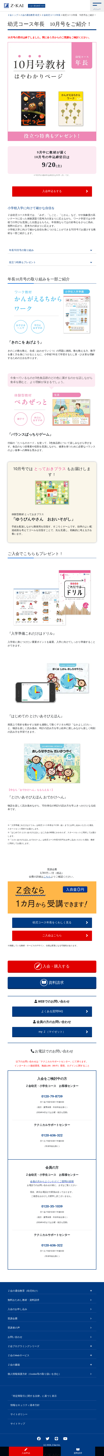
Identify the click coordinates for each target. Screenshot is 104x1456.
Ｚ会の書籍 (14, 1364)
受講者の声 (14, 1327)
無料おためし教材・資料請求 (23, 1300)
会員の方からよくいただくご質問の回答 (52, 1181)
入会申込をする (65, 191)
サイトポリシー (18, 1414)
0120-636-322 (52, 1135)
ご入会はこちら (65, 935)
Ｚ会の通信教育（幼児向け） (23, 1290)
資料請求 (52, 982)
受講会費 (12, 1318)
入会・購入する (52, 966)
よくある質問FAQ (64, 1011)
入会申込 (26, 1451)
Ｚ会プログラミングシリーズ (23, 1346)
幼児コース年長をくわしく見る (60, 922)
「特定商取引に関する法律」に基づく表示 (33, 1396)
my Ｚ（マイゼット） (63, 1032)
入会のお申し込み (17, 1309)
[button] (97, 5)
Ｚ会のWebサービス (18, 1355)
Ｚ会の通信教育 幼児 (37, 6)
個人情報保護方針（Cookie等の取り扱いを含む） (34, 1374)
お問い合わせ (15, 1337)
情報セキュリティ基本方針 (25, 1405)
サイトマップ (17, 1423)
